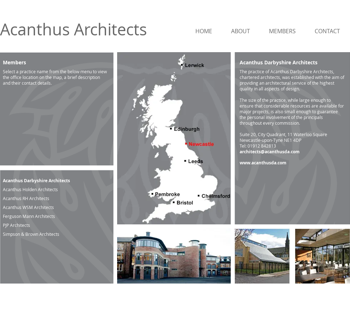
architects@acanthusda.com (270, 152)
